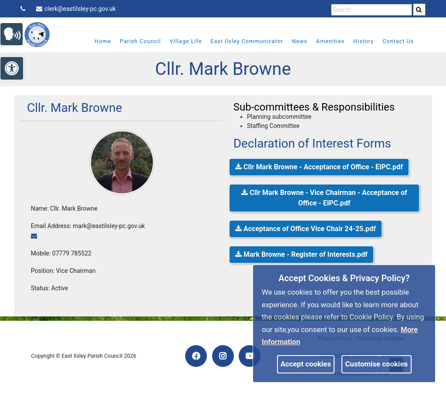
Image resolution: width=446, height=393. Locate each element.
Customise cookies (376, 363)
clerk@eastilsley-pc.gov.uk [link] (76, 8)
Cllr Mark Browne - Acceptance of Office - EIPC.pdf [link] (319, 167)
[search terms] (371, 10)
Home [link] (97, 41)
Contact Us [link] (392, 41)
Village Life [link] (180, 41)
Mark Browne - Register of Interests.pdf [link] (301, 254)
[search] (419, 9)
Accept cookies (305, 363)
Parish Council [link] (134, 41)
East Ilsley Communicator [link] (241, 41)
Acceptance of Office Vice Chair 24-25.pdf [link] (305, 229)
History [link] (358, 41)
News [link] (294, 41)
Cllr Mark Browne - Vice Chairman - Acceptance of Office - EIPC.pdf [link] (324, 197)
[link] (419, 10)
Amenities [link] (324, 41)
